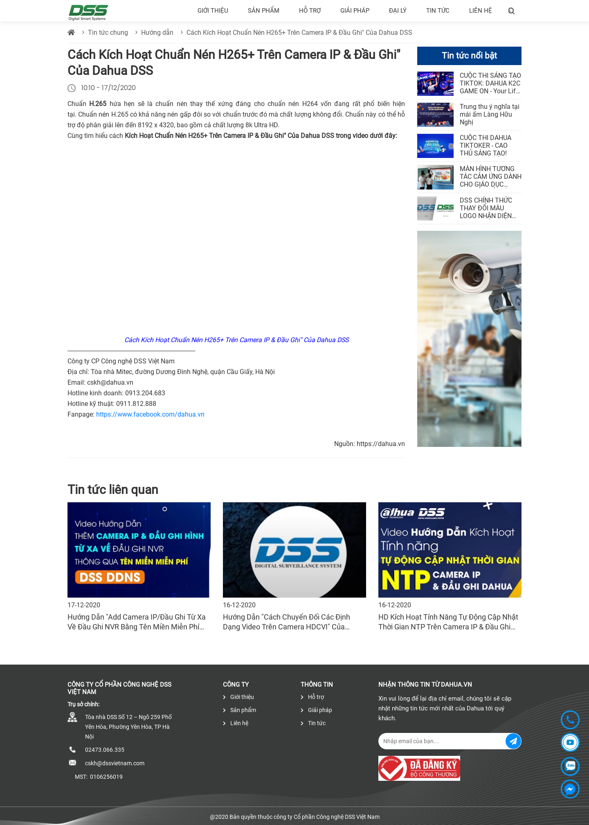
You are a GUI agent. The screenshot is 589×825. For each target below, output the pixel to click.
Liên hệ (480, 10)
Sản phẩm (263, 10)
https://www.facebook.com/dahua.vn (150, 414)
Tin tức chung (108, 32)
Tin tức (438, 10)
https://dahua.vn (381, 444)
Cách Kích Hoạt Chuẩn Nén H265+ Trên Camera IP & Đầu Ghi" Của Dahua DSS (299, 32)
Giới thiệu (213, 10)
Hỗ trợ (310, 10)
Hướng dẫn (157, 32)
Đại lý (398, 10)
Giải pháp (354, 10)
